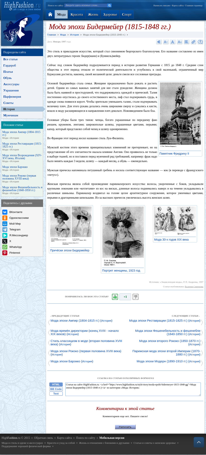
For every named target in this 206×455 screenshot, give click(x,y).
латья (8, 71)
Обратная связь (43, 437)
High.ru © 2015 (15, 437)
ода (61, 14)
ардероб (9, 65)
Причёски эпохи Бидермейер (71, 250)
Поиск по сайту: (55, 5)
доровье (110, 14)
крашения (11, 90)
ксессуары (11, 84)
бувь (7, 78)
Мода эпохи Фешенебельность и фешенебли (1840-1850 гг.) (22, 190)
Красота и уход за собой (61, 442)
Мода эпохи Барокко (15, 168)
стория (9, 109)
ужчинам (10, 115)
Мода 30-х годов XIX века (172, 239)
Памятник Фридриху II (175, 153)
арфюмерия (12, 96)
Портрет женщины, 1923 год (122, 270)
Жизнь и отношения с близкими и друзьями (104, 442)
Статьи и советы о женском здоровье (155, 442)
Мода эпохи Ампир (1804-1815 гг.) (21, 135)
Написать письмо (161, 5)
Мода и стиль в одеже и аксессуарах (22, 442)
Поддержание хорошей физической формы (26, 446)
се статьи (10, 59)
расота (77, 14)
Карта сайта (178, 5)
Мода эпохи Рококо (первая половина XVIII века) (19, 178)
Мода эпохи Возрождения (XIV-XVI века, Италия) (22, 158)
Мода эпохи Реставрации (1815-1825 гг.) (22, 146)
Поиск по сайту (85, 437)
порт (127, 14)
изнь (93, 14)
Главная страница (193, 5)
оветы (8, 103)
